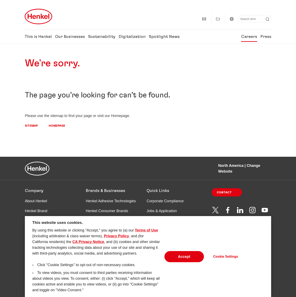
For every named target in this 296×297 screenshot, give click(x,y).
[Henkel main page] (38, 16)
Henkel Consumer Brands (107, 211)
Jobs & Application (162, 211)
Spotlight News (164, 37)
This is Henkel (38, 37)
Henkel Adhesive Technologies (111, 201)
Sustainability (101, 37)
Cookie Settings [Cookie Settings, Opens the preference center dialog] (225, 258)
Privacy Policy (116, 238)
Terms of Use (146, 232)
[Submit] (267, 19)
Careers (249, 37)
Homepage (57, 125)
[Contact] (204, 19)
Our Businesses (70, 37)
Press (265, 37)
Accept (184, 259)
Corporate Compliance (165, 201)
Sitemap (31, 125)
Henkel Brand (36, 211)
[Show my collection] (218, 19)
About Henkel (36, 201)
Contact (224, 192)
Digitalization (132, 37)
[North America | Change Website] (232, 19)
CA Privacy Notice (88, 244)
